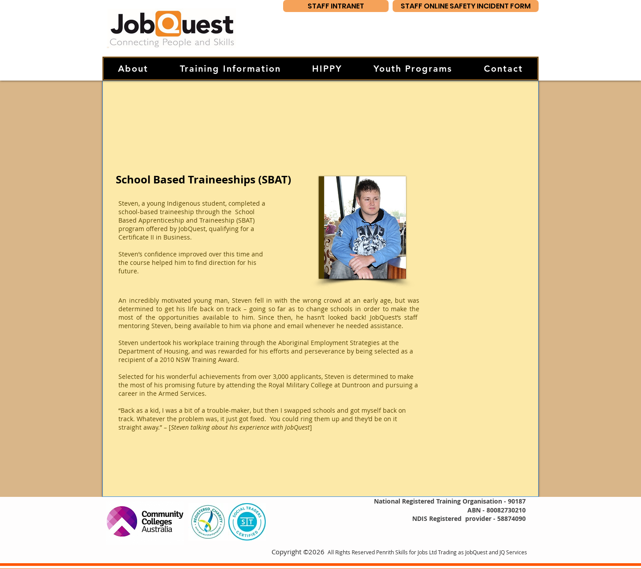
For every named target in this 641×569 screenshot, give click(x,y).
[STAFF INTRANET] (336, 6)
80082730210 (506, 510)
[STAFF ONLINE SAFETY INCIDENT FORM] (466, 6)
